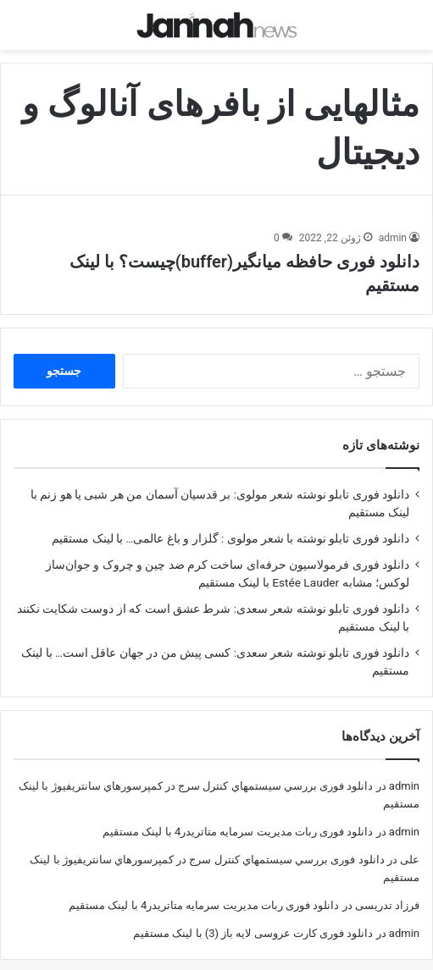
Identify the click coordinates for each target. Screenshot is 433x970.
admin (393, 223)
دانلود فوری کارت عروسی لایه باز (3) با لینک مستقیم (253, 918)
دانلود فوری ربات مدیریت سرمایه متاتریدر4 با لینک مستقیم (238, 816)
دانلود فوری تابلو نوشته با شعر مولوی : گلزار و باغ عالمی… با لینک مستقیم (230, 523)
